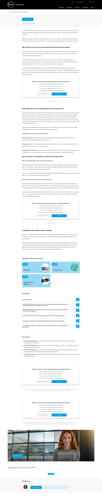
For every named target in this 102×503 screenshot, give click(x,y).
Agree (59, 93)
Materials (69, 7)
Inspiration (85, 7)
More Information (43, 93)
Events (92, 7)
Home (8, 12)
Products (77, 7)
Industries (61, 7)
